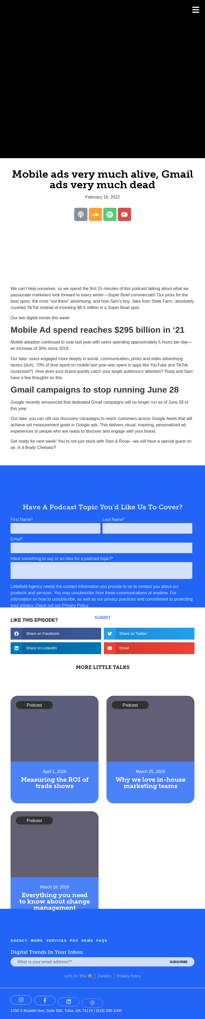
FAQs (101, 927)
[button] (56, 634)
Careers (104, 967)
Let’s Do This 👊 (78, 967)
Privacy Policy (129, 967)
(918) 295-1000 (109, 1010)
